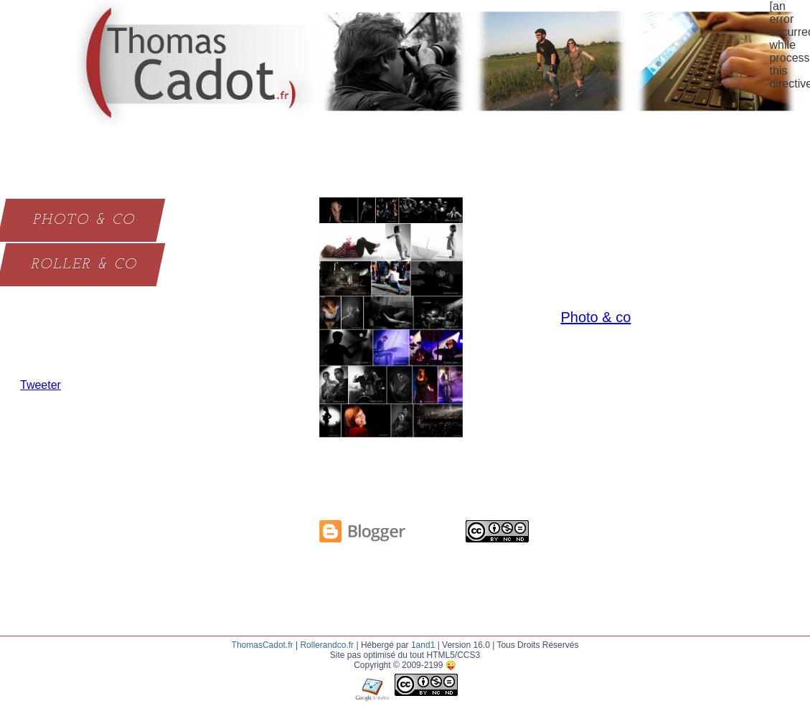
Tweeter (40, 385)
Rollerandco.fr (327, 645)
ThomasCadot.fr (262, 645)
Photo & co (595, 317)
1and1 (423, 645)
